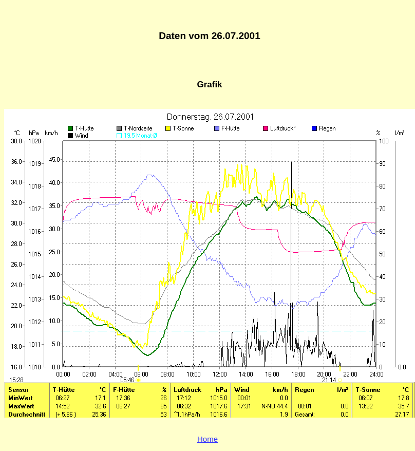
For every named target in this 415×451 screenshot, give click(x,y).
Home (207, 439)
